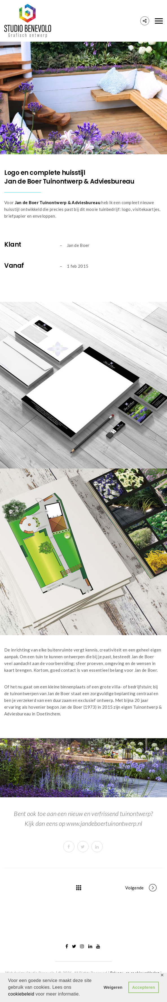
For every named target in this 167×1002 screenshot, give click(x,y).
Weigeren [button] (113, 987)
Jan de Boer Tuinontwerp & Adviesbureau (57, 202)
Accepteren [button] (143, 987)
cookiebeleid (22, 994)
